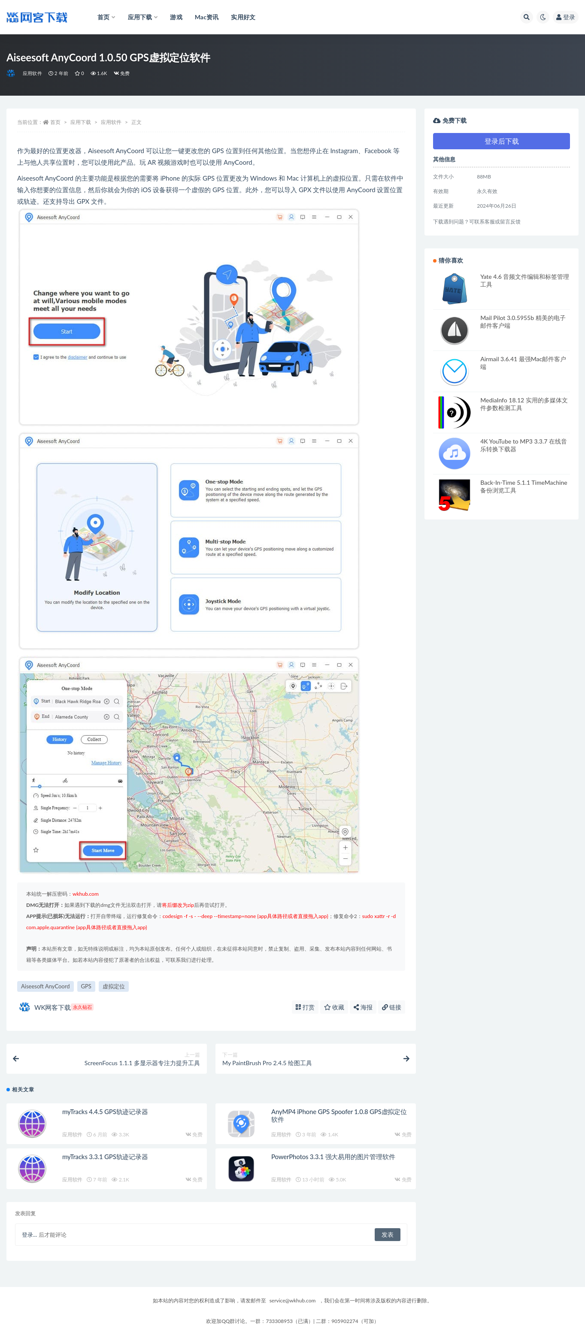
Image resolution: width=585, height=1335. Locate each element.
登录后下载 (502, 141)
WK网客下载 (56, 1007)
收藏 (334, 1007)
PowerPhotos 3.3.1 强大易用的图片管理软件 (333, 1156)
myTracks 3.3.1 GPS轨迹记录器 (105, 1156)
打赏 (305, 1007)
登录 (565, 17)
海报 (363, 1007)
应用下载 (80, 122)
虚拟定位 (114, 986)
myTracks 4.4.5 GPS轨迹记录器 (105, 1111)
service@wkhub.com (293, 1300)
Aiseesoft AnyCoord (45, 986)
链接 (392, 1007)
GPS (86, 986)
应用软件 (32, 73)
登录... (29, 1234)
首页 (55, 122)
